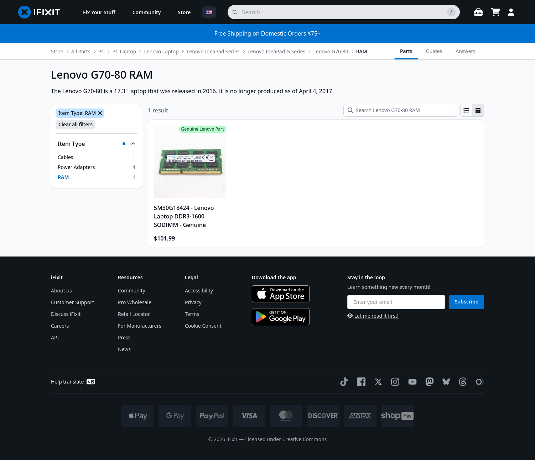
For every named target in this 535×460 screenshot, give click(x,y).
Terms (192, 314)
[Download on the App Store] (281, 293)
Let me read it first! (373, 315)
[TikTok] (342, 381)
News (124, 349)
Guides (434, 51)
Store (57, 51)
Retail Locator (134, 314)
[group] (472, 110)
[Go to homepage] (42, 12)
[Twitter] (377, 381)
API (55, 337)
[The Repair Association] (478, 381)
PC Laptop (124, 51)
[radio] (466, 110)
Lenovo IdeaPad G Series (276, 51)
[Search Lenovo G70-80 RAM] (400, 110)
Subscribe (466, 301)
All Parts (80, 51)
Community (131, 290)
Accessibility (199, 290)
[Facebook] (359, 381)
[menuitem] (99, 12)
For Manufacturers (139, 325)
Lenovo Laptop (161, 51)
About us (61, 290)
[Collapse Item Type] (96, 144)
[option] (96, 157)
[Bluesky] (445, 381)
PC (101, 51)
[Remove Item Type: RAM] (99, 113)
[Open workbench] (478, 12)
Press (124, 337)
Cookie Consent (203, 325)
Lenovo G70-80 (330, 51)
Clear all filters (75, 124)
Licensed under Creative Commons (286, 439)
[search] (344, 12)
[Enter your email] (396, 302)
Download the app (274, 277)
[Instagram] (394, 381)
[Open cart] (495, 12)
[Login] (511, 12)
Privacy (193, 302)
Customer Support (72, 302)
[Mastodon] (428, 381)
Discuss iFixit (66, 314)
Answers (466, 51)
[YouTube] (411, 381)
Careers (60, 325)
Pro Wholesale (134, 302)
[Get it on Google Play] (281, 316)
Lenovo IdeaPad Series (213, 51)
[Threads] (461, 381)
